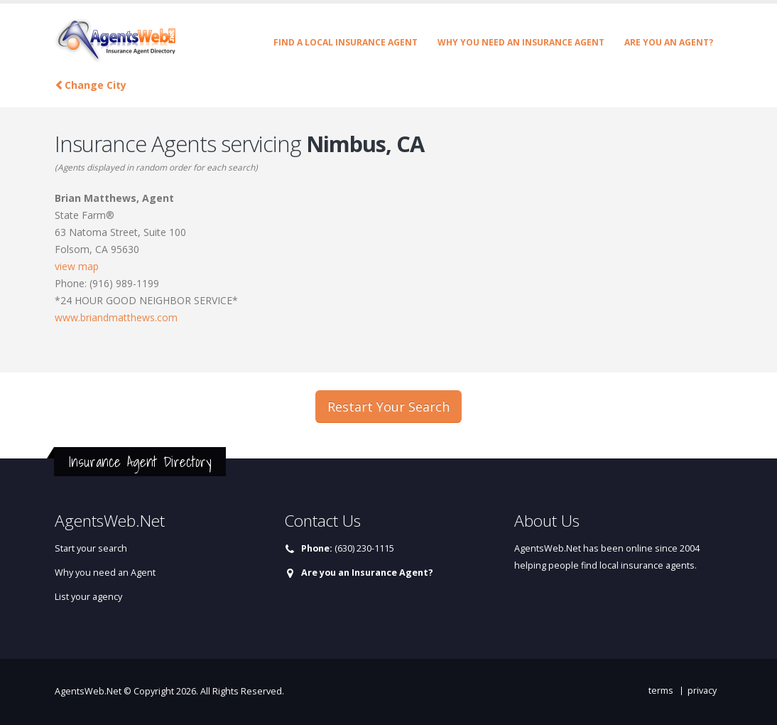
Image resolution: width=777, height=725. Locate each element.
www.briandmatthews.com (116, 317)
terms (660, 690)
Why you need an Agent (105, 572)
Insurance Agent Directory (140, 461)
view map (77, 266)
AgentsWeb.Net (88, 691)
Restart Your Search (388, 406)
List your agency (88, 597)
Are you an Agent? (668, 42)
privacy (702, 690)
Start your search (91, 548)
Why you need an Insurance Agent (521, 42)
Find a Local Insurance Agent (345, 42)
